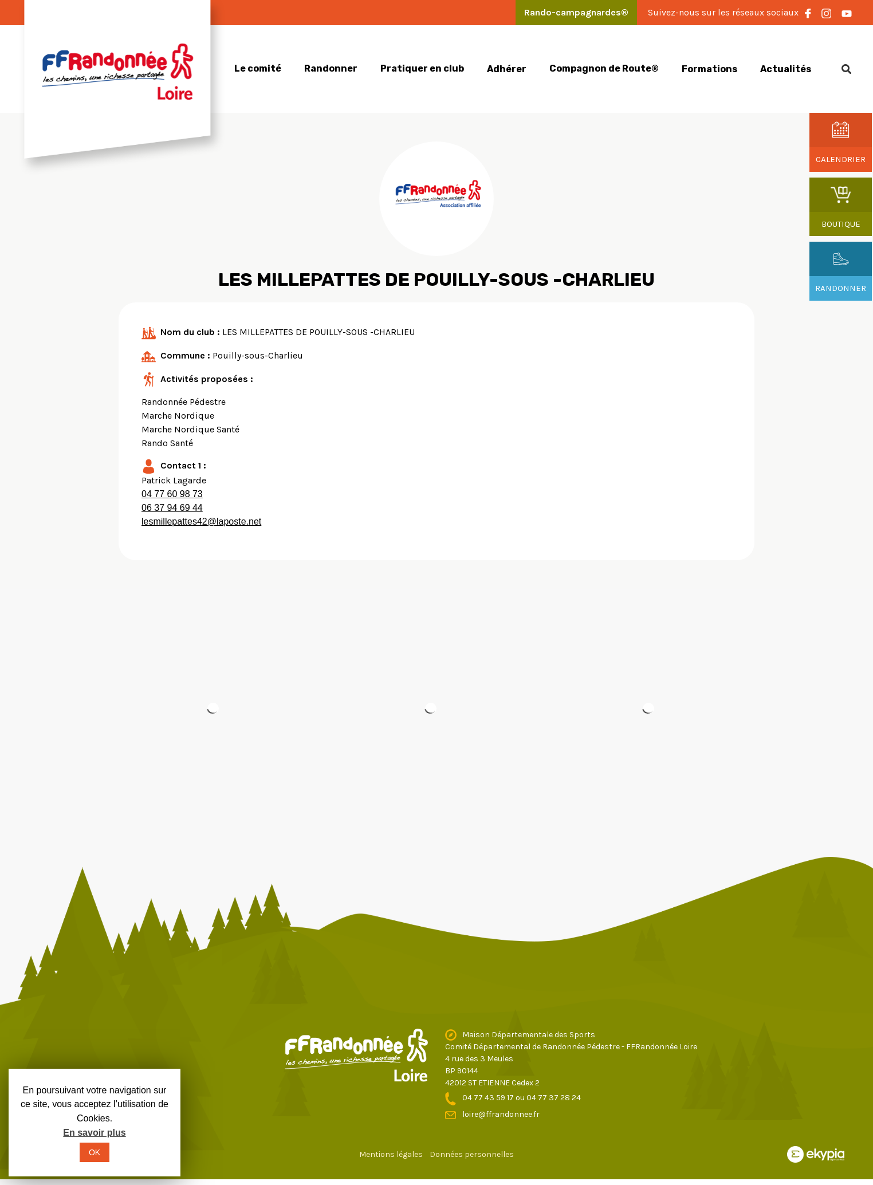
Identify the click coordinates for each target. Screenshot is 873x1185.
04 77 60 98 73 (172, 494)
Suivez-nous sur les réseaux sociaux (723, 12)
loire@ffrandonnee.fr (501, 1114)
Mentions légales (391, 1154)
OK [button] (94, 1152)
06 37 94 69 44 (172, 508)
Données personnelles (472, 1154)
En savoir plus (94, 1132)
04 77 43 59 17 (489, 1098)
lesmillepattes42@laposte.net (201, 521)
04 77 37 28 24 (553, 1098)
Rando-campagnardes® (576, 12)
